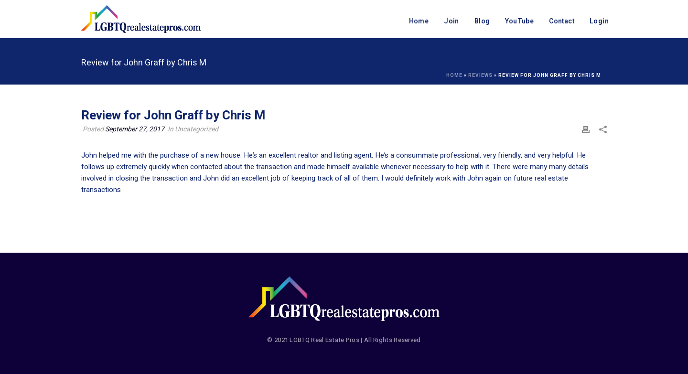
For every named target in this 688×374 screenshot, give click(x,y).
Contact (561, 21)
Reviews (480, 75)
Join (451, 21)
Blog (482, 21)
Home (419, 21)
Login (599, 21)
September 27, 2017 (134, 129)
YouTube (519, 21)
